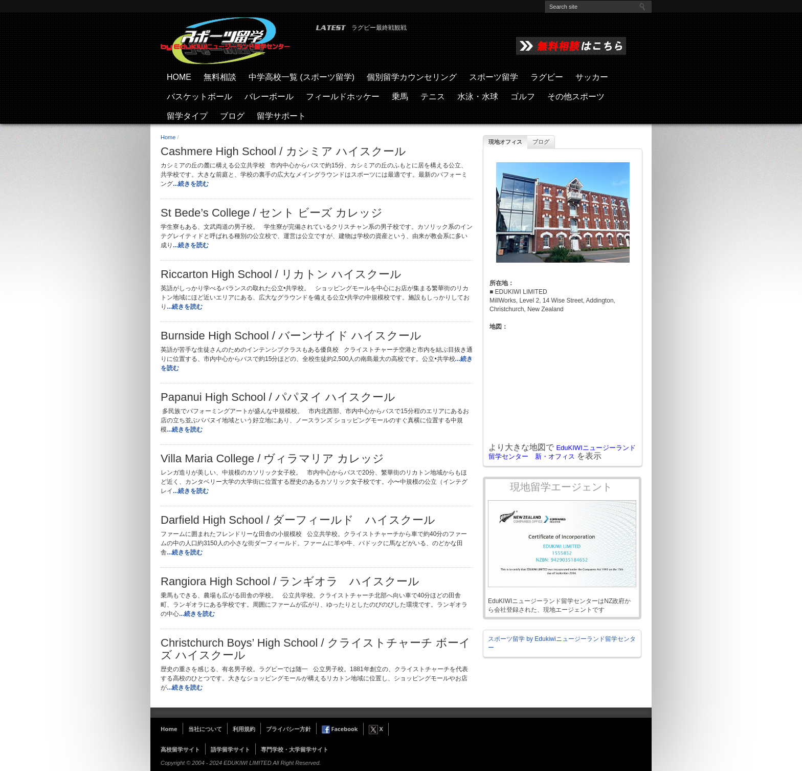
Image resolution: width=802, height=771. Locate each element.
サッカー (591, 77)
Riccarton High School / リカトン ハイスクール (281, 274)
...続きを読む (191, 183)
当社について (205, 729)
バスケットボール (199, 96)
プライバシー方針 (288, 729)
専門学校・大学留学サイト (294, 749)
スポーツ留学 (493, 77)
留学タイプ (187, 116)
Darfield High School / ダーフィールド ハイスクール (298, 520)
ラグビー (546, 77)
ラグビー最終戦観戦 (379, 27)
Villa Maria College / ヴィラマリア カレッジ (272, 459)
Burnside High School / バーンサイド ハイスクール (291, 336)
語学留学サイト (230, 749)
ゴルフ (522, 96)
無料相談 (220, 77)
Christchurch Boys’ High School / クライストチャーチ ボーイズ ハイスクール (316, 649)
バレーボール (269, 96)
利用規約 (244, 729)
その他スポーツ (576, 96)
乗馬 (400, 96)
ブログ (232, 116)
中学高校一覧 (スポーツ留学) (301, 77)
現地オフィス (505, 142)
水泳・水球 (477, 96)
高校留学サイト (180, 749)
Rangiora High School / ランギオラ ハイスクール (290, 581)
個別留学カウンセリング (412, 77)
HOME (179, 77)
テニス (432, 96)
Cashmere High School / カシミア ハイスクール (283, 151)
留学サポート (281, 116)
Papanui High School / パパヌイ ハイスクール (278, 397)
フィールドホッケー (343, 96)
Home (168, 137)
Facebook (340, 729)
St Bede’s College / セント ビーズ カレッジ (272, 213)
